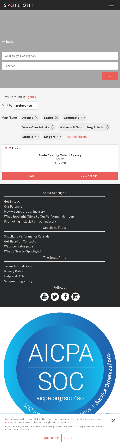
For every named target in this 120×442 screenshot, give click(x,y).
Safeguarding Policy (18, 281)
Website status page (18, 246)
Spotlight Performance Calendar (27, 236)
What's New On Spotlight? (23, 251)
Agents (31, 97)
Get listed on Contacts (20, 241)
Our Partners (13, 206)
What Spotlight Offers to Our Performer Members (39, 216)
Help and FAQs (14, 276)
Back (7, 41)
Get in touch (13, 201)
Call (31, 176)
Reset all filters (76, 137)
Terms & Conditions (18, 266)
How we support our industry (24, 211)
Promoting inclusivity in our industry (30, 221)
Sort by (7, 105)
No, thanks (51, 438)
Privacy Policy (14, 271)
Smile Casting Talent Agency (60, 155)
